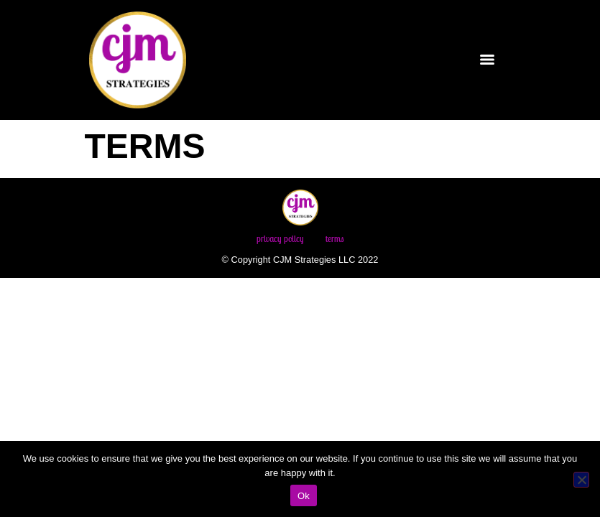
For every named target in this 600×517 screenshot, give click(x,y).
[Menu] (487, 59)
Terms (335, 239)
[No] (581, 480)
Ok (303, 495)
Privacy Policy (280, 239)
